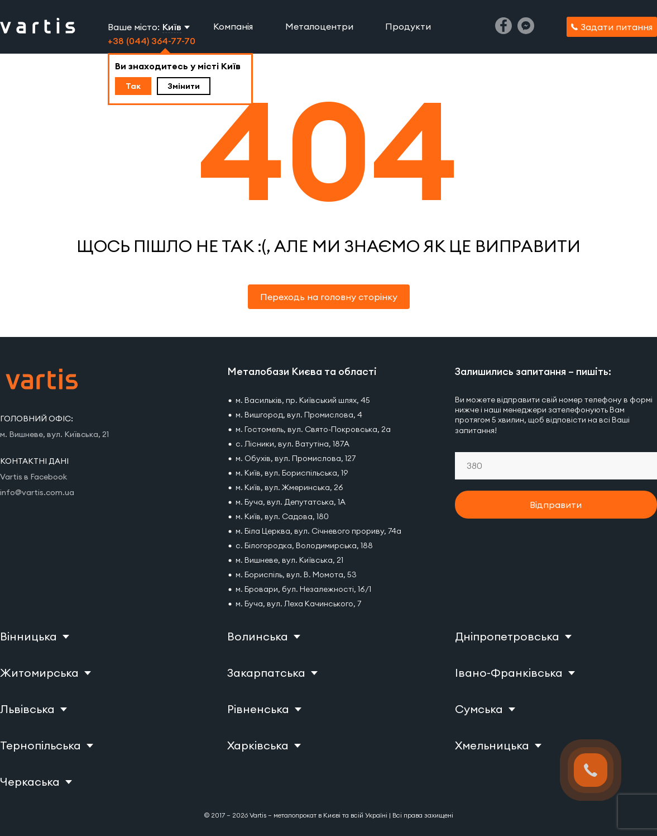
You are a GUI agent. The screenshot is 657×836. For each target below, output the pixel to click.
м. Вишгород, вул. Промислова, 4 (299, 415)
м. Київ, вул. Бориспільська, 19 (292, 473)
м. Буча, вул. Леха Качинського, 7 (298, 603)
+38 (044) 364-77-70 (151, 40)
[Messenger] (525, 30)
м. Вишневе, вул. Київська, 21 (289, 560)
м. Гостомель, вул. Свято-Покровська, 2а (313, 429)
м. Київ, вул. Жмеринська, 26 (289, 487)
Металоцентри (319, 26)
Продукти (408, 26)
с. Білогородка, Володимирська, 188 (304, 545)
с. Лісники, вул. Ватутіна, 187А (292, 444)
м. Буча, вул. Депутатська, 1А (291, 502)
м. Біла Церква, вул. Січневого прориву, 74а (318, 531)
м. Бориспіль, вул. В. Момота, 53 (296, 574)
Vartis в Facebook (33, 477)
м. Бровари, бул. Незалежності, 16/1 (303, 589)
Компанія (233, 26)
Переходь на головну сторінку (328, 296)
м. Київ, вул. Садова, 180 (282, 516)
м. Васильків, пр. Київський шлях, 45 (303, 400)
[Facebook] (503, 30)
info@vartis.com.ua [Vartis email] (37, 492)
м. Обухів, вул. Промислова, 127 (296, 458)
